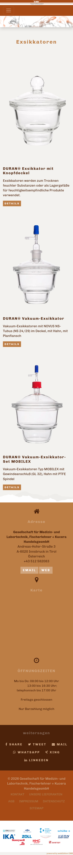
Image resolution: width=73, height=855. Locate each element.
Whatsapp (26, 752)
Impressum (28, 801)
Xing (52, 752)
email (29, 570)
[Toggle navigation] (8, 10)
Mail (60, 744)
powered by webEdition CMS (60, 853)
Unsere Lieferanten (45, 794)
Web (45, 570)
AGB (11, 801)
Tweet (37, 744)
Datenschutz (54, 801)
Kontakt (18, 794)
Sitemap (36, 808)
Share (14, 744)
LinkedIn (36, 760)
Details (11, 203)
